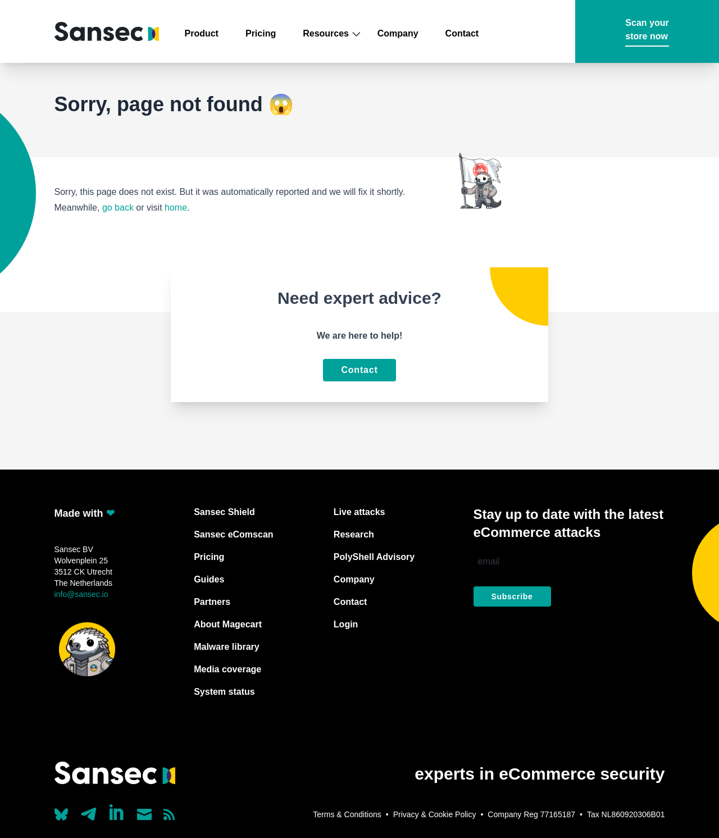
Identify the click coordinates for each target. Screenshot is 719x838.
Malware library (227, 647)
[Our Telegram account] (89, 811)
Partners (212, 602)
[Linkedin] (117, 812)
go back (118, 207)
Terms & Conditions (347, 814)
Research (354, 534)
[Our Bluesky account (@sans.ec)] (61, 813)
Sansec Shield (224, 512)
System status (224, 691)
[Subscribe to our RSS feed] (169, 814)
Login (346, 624)
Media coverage (227, 669)
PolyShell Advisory (374, 557)
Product (202, 33)
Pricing (260, 33)
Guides (209, 579)
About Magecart (228, 624)
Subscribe (512, 596)
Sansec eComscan (233, 534)
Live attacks (359, 512)
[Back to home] (106, 32)
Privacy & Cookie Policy (434, 814)
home (176, 207)
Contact (462, 33)
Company (397, 33)
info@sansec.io (81, 594)
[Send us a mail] (144, 814)
